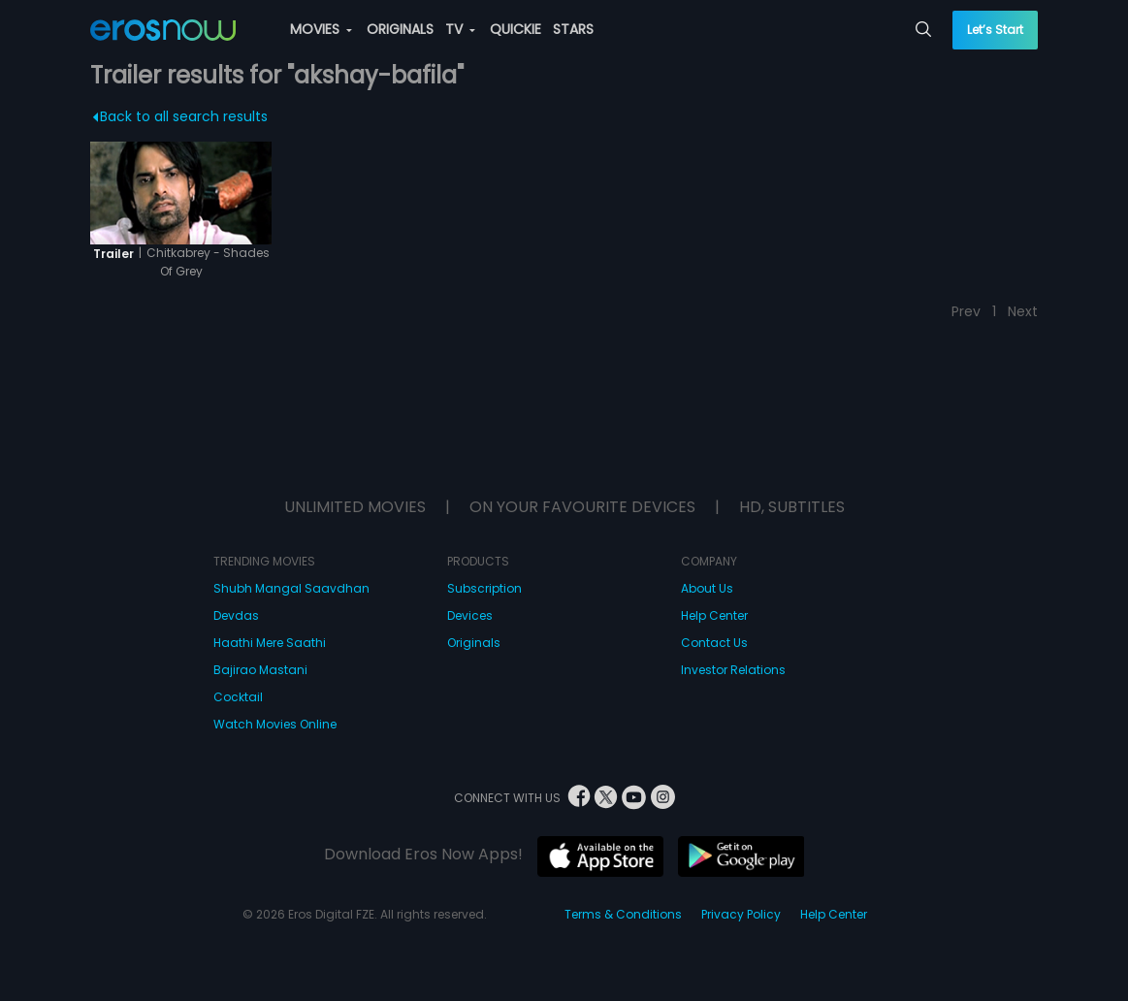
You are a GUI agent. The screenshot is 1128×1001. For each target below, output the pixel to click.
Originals (473, 642)
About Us (707, 588)
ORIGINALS (400, 29)
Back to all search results (180, 116)
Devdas (236, 615)
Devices (470, 615)
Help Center (714, 615)
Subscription (484, 588)
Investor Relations (733, 670)
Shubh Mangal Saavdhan (291, 588)
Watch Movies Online (275, 724)
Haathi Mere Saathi (269, 642)
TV (460, 29)
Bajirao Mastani (260, 670)
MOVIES (321, 29)
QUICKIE (515, 29)
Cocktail (238, 697)
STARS (573, 29)
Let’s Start (995, 29)
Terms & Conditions (623, 914)
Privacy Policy (741, 914)
